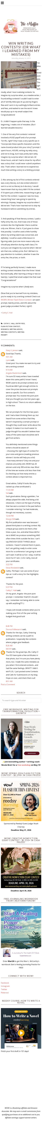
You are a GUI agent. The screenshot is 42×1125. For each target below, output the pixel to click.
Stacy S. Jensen (12, 350)
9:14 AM (9, 370)
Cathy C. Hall (7, 312)
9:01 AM (9, 357)
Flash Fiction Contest (10, 326)
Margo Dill (10, 519)
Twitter (4, 989)
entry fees (20, 323)
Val (7, 493)
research (5, 329)
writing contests (9, 332)
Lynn (8, 360)
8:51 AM (9, 681)
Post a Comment (8, 684)
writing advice (16, 329)
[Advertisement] (21, 1080)
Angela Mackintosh (14, 373)
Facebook (5, 983)
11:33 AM (10, 490)
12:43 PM (10, 516)
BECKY (8, 649)
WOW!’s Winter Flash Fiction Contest (16, 300)
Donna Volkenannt (14, 629)
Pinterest (5, 992)
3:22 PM (9, 564)
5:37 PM (9, 587)
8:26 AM (9, 645)
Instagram (5, 986)
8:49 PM (9, 626)
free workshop (24, 765)
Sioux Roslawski (12, 567)
